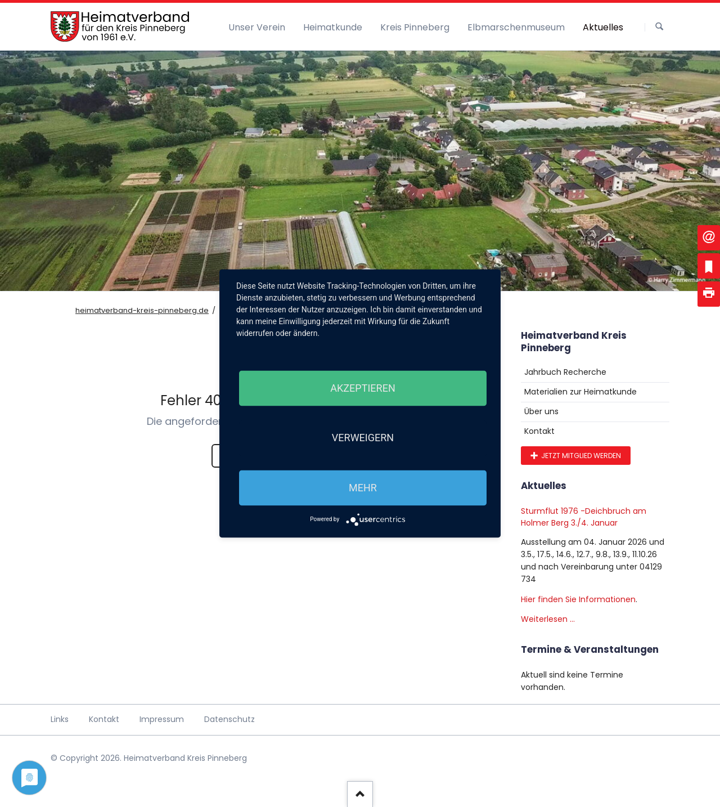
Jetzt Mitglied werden (580, 455)
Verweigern (363, 438)
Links (60, 719)
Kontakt (539, 431)
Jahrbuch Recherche (565, 372)
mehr (363, 488)
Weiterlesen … (548, 619)
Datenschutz (229, 719)
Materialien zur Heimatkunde (580, 391)
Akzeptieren (362, 388)
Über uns (541, 411)
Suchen (659, 27)
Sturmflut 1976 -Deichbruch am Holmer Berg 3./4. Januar (583, 516)
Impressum (162, 719)
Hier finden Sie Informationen (578, 599)
